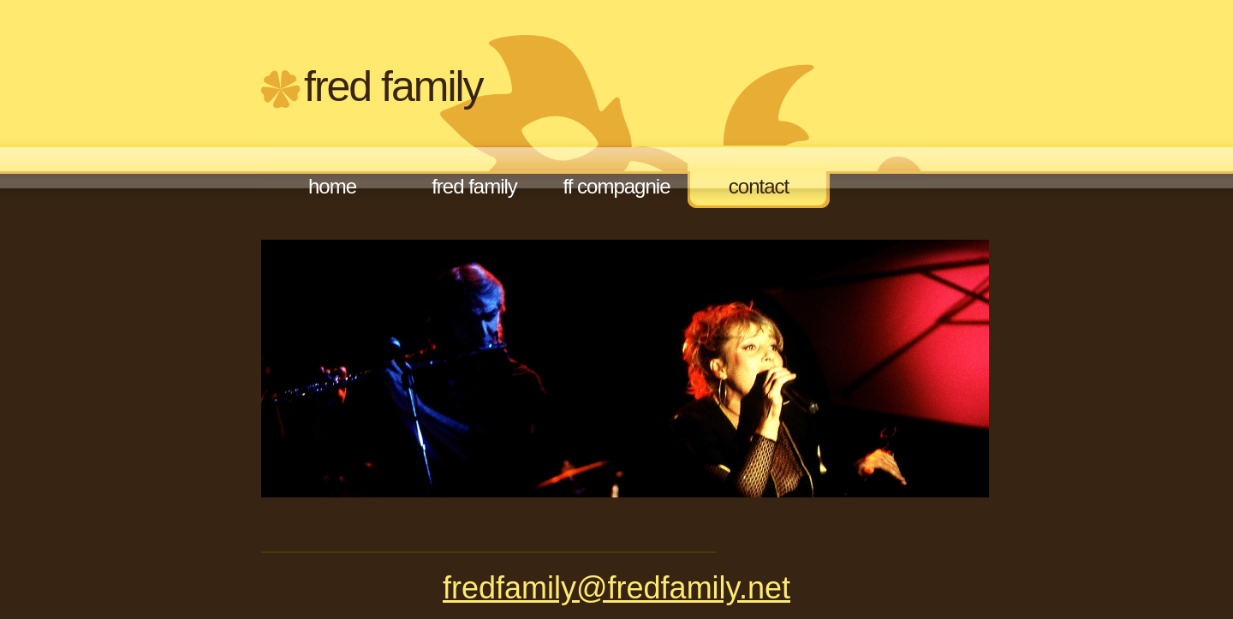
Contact (759, 186)
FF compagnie (616, 186)
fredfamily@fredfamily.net (616, 587)
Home (332, 186)
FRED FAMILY (393, 86)
